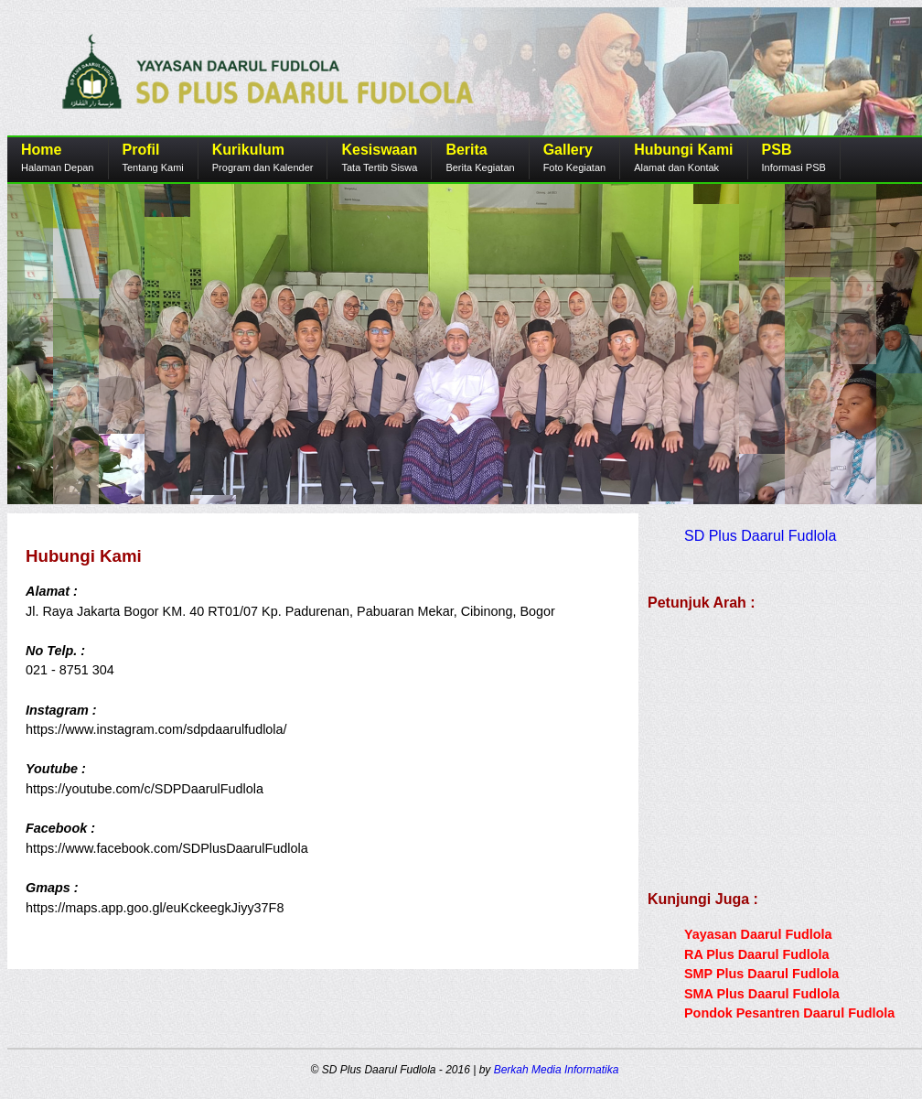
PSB (777, 149)
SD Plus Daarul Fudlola (760, 536)
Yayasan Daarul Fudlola (758, 934)
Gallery (568, 149)
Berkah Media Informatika (556, 1069)
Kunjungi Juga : (703, 899)
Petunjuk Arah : (702, 602)
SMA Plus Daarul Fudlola (762, 993)
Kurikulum (248, 149)
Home (41, 149)
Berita (466, 149)
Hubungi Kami (683, 149)
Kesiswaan (379, 149)
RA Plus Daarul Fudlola (757, 954)
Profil (141, 149)
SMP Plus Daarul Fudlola (761, 973)
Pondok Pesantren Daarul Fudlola (789, 1013)
